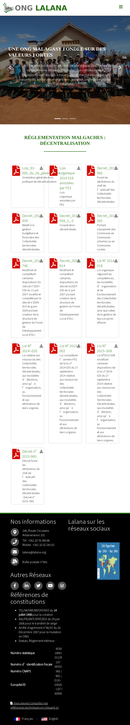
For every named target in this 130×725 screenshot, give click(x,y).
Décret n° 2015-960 (29, 454)
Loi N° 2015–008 (104, 348)
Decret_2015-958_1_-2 (70, 218)
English (49, 719)
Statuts (23, 641)
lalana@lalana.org (34, 552)
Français (23, 719)
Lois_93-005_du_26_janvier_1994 (41, 170)
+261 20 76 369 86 (39, 540)
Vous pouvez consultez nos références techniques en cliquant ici (34, 705)
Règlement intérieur (42, 641)
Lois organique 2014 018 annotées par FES (67, 177)
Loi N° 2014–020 (29, 348)
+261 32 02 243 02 (43, 545)
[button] (10, 67)
